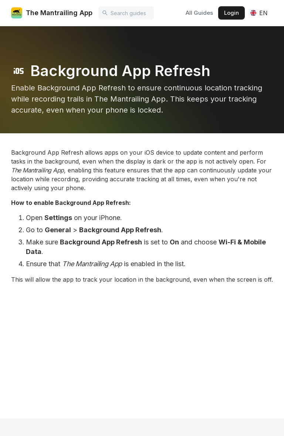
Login (231, 12)
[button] (259, 13)
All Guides (199, 12)
